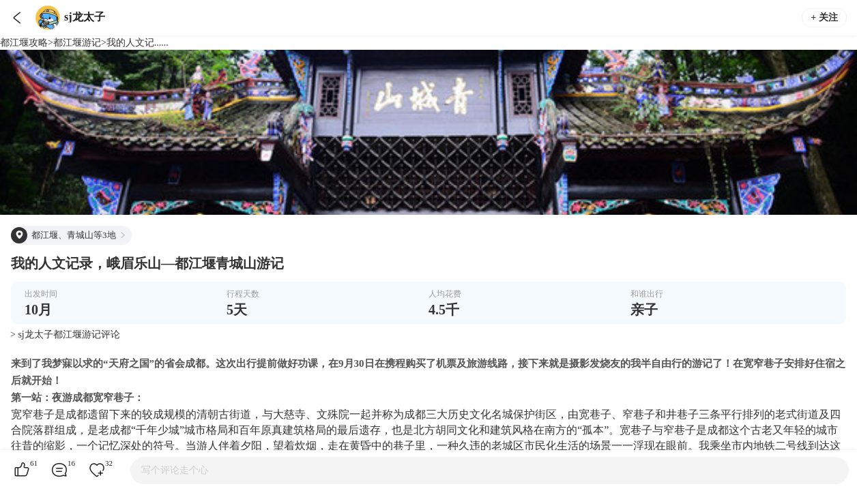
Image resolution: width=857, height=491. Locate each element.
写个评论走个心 (174, 470)
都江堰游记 (77, 43)
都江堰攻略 (24, 43)
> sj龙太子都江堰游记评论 (65, 334)
